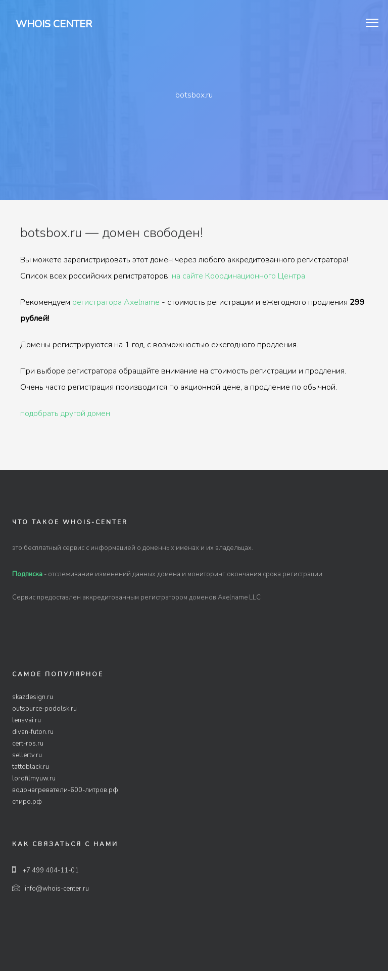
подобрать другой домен (65, 413)
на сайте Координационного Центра (238, 276)
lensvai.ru (26, 720)
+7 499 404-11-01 (45, 870)
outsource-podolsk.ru (44, 708)
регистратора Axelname (116, 302)
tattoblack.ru (30, 766)
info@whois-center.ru (50, 888)
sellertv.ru (27, 755)
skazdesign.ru (32, 697)
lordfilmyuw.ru (34, 778)
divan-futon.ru (33, 731)
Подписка (27, 574)
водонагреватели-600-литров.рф (65, 790)
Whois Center (54, 24)
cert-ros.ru (27, 743)
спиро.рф (27, 801)
